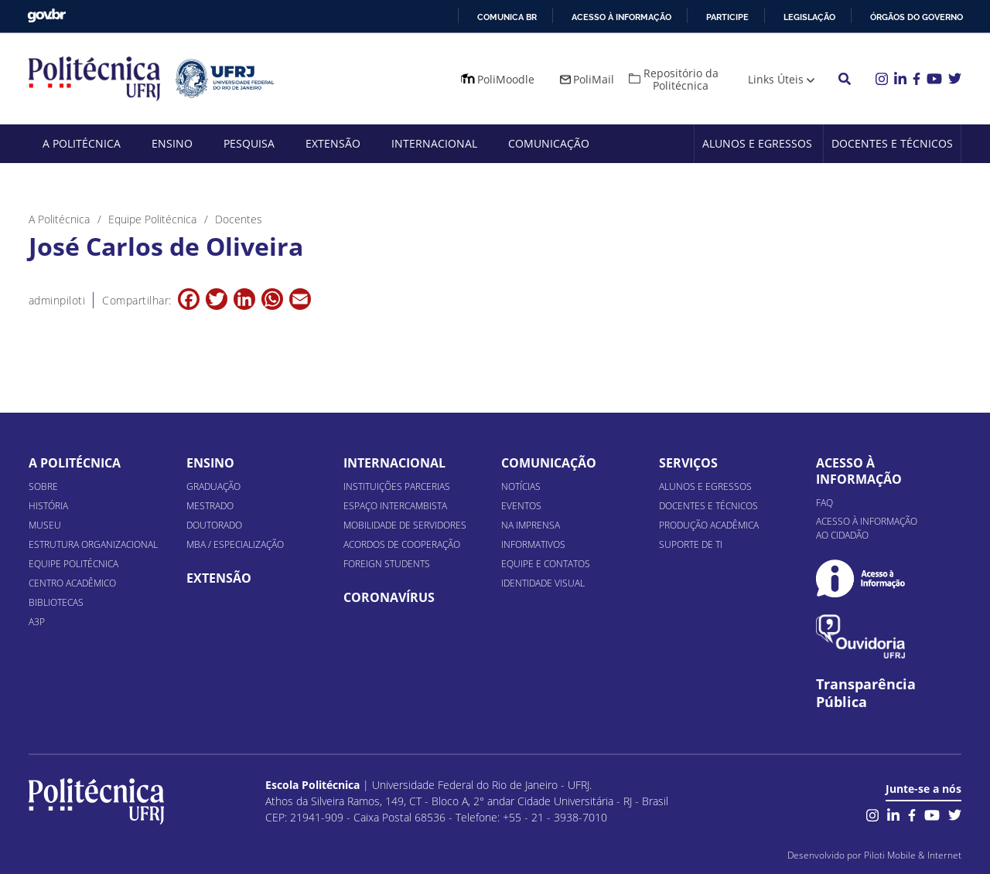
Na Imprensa (530, 525)
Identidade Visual (543, 583)
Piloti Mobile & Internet (912, 855)
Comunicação (548, 143)
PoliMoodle (505, 79)
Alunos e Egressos (757, 143)
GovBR (46, 16)
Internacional (434, 143)
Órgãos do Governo (916, 17)
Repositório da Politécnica (681, 79)
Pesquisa (249, 143)
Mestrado (210, 505)
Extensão (333, 143)
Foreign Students (386, 563)
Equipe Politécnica (73, 563)
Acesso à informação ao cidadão (866, 528)
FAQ (824, 502)
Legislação (809, 17)
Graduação (213, 486)
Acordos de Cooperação (401, 544)
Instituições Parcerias (396, 486)
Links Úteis (776, 79)
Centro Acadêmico (72, 583)
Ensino (172, 143)
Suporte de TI (690, 544)
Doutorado (214, 525)
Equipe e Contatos (545, 563)
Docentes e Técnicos (892, 143)
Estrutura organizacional (93, 544)
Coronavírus (389, 597)
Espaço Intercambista (395, 505)
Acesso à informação (621, 17)
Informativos (533, 544)
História (48, 505)
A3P (37, 621)
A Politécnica (82, 143)
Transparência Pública (866, 693)
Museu (45, 525)
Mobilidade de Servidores (404, 525)
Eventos (521, 505)
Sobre (43, 486)
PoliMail (593, 79)
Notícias (521, 486)
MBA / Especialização (235, 544)
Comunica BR (507, 17)
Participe (727, 17)
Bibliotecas (56, 602)
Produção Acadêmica (709, 525)
